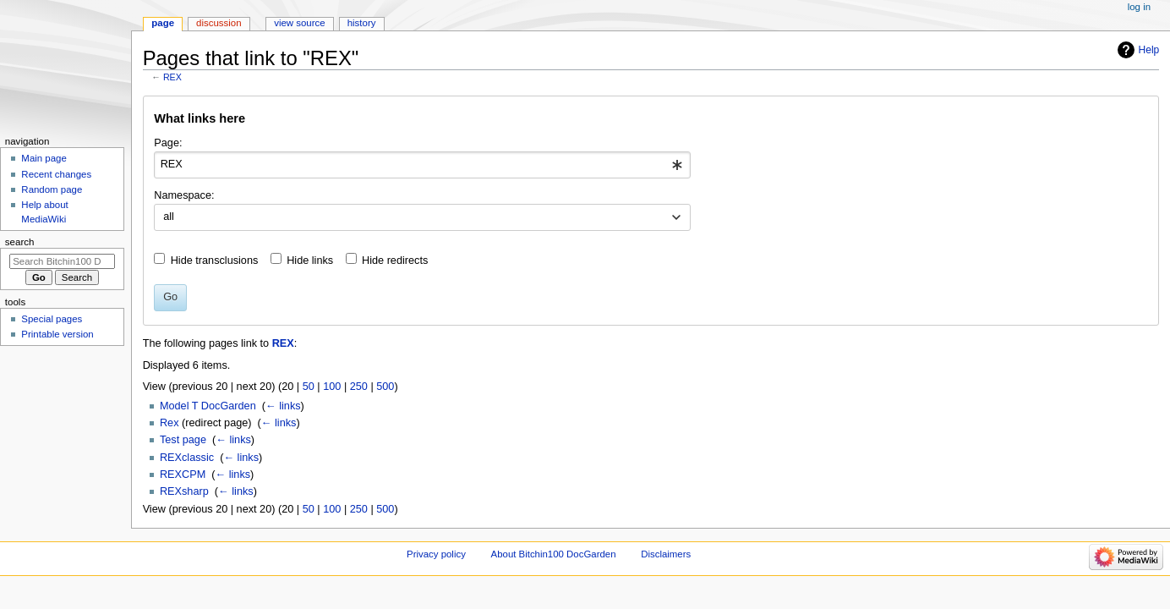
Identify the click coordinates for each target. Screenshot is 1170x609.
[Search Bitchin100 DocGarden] (62, 261)
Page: (168, 143)
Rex (169, 423)
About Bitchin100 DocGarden (553, 554)
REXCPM (182, 474)
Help (1149, 50)
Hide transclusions (215, 260)
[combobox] (422, 164)
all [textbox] (168, 216)
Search (20, 242)
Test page (183, 440)
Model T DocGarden (208, 406)
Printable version (57, 334)
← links (283, 406)
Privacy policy (436, 554)
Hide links (310, 260)
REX (172, 77)
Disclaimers (666, 554)
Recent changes (56, 174)
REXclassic (187, 458)
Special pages (51, 319)
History (361, 23)
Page (162, 23)
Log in (1139, 7)
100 (332, 386)
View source (299, 23)
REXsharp (184, 491)
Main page (44, 158)
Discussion (218, 23)
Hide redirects (395, 260)
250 (359, 386)
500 (385, 386)
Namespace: (184, 195)
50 (308, 386)
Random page (51, 189)
